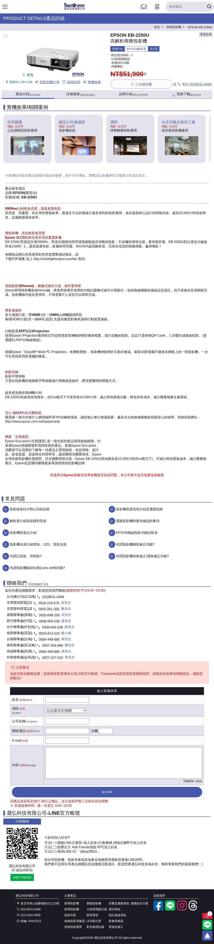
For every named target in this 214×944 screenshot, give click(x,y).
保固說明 (71, 82)
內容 (15, 765)
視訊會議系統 (117, 915)
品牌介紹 (133, 94)
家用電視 (92, 915)
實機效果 (92, 82)
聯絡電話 (18, 731)
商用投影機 (71, 909)
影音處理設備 (95, 926)
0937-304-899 (52, 645)
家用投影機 (71, 903)
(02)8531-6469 (200, 84)
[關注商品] (207, 916)
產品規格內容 (38, 175)
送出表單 (107, 792)
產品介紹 (28, 94)
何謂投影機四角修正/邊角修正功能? (142, 556)
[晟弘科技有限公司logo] (74, 9)
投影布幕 (70, 915)
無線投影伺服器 (74, 921)
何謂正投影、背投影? (26, 556)
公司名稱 (18, 721)
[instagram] (182, 909)
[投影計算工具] (157, 10)
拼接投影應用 (73, 926)
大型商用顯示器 (97, 909)
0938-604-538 (49, 621)
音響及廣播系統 (119, 903)
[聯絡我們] (144, 10)
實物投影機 (94, 903)
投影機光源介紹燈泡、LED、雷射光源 (38, 544)
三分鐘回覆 (141, 84)
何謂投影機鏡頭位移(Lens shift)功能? (37, 568)
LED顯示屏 (94, 921)
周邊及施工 (116, 926)
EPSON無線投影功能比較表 (137, 532)
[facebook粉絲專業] (158, 909)
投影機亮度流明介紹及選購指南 (139, 509)
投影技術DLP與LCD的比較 (30, 509)
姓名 (15, 699)
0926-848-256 (49, 615)
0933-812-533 (49, 633)
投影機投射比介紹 (23, 532)
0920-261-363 (48, 609)
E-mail (16, 740)
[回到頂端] (207, 936)
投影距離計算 (47, 82)
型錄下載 (186, 94)
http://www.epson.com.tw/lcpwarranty (32, 421)
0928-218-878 (48, 603)
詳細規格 (80, 94)
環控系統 (114, 909)
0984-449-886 (49, 639)
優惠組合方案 (139, 903)
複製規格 (206, 34)
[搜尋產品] (190, 7)
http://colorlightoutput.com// (55, 259)
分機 (94, 731)
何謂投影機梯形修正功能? (135, 544)
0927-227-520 (52, 658)
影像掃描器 (116, 921)
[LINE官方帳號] (170, 909)
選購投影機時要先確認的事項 (137, 521)
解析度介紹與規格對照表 (28, 521)
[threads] (194, 909)
